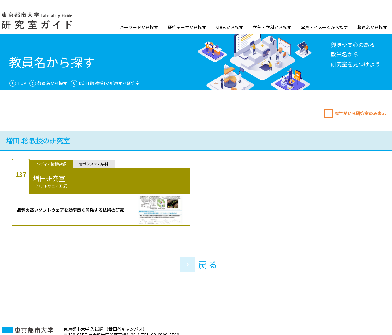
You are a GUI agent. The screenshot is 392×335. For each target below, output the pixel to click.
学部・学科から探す (272, 27)
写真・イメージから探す (324, 27)
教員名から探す (372, 27)
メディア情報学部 (51, 163)
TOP (21, 83)
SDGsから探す (229, 27)
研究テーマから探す (187, 27)
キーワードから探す (139, 27)
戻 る (198, 264)
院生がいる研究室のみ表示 (360, 113)
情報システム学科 (93, 163)
